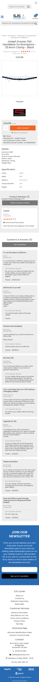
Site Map (19, 624)
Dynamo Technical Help (19, 635)
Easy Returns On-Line (19, 615)
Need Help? (19, 604)
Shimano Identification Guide (19, 632)
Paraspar (24, 681)
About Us (19, 595)
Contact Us (19, 598)
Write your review (19, 53)
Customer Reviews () (11, 51)
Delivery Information (19, 612)
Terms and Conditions (19, 618)
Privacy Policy (19, 621)
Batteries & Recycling (19, 601)
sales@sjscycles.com (21, 654)
